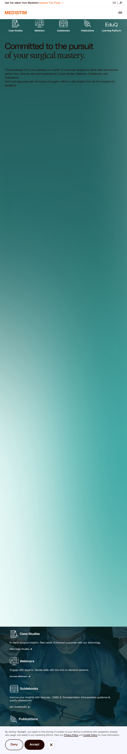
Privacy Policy (71, 735)
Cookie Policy (90, 735)
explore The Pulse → (51, 3)
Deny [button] (14, 744)
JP (120, 3)
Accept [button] (34, 744)
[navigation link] (16, 12)
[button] (51, 744)
